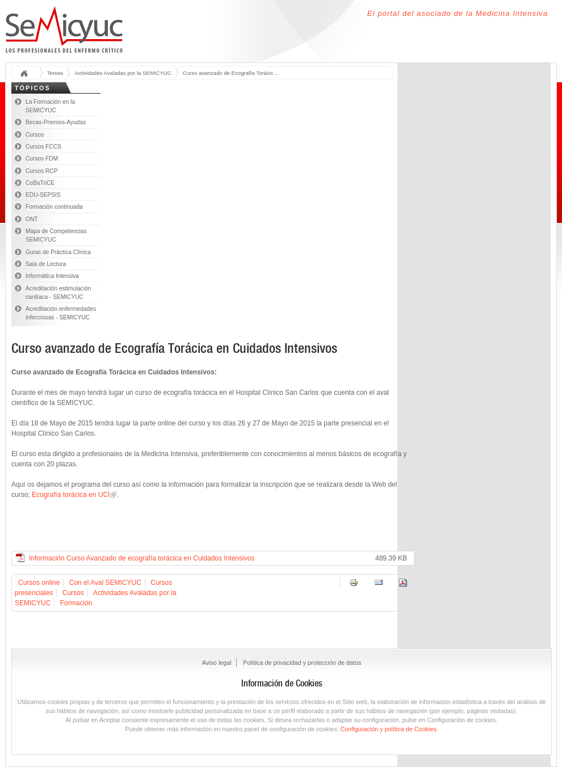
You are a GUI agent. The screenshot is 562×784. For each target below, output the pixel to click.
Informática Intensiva (52, 276)
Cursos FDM (42, 158)
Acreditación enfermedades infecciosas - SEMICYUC (61, 313)
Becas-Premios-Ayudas (56, 122)
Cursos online (39, 583)
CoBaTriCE (40, 183)
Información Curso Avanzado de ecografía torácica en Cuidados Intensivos (141, 558)
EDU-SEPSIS (43, 195)
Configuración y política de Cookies (389, 729)
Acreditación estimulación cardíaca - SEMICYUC (58, 292)
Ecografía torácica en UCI (71, 495)
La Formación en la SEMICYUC (50, 106)
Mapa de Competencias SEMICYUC (56, 235)
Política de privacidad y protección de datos (302, 662)
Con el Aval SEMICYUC (105, 583)
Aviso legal (217, 662)
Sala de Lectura (46, 264)
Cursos (35, 135)
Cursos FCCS (43, 147)
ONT (32, 219)
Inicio (27, 74)
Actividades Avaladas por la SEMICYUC (122, 73)
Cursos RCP (42, 171)
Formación (76, 603)
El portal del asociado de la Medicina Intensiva (457, 13)
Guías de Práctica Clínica (58, 252)
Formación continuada (54, 207)
